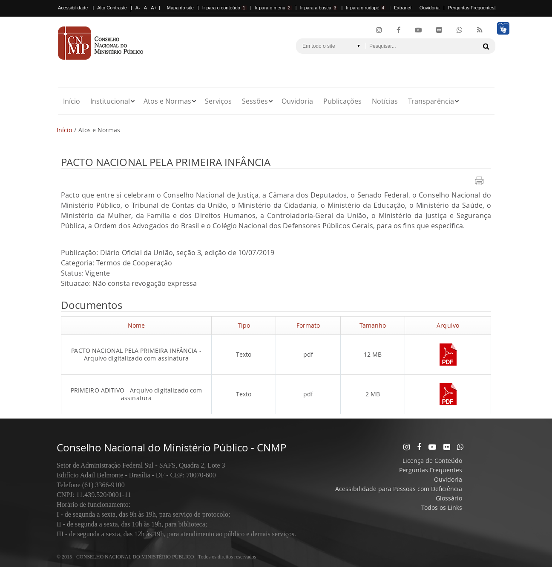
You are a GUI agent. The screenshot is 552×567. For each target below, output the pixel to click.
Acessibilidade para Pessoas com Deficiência (398, 489)
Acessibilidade (73, 7)
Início (71, 101)
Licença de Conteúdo (432, 461)
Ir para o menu (273, 7)
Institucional (110, 101)
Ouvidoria (430, 7)
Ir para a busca (318, 7)
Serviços (218, 101)
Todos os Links (441, 507)
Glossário (449, 498)
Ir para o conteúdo (224, 7)
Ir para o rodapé (365, 7)
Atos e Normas (167, 101)
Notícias (385, 101)
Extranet (402, 7)
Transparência (431, 101)
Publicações (342, 101)
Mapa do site (180, 7)
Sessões (255, 101)
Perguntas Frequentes (471, 7)
